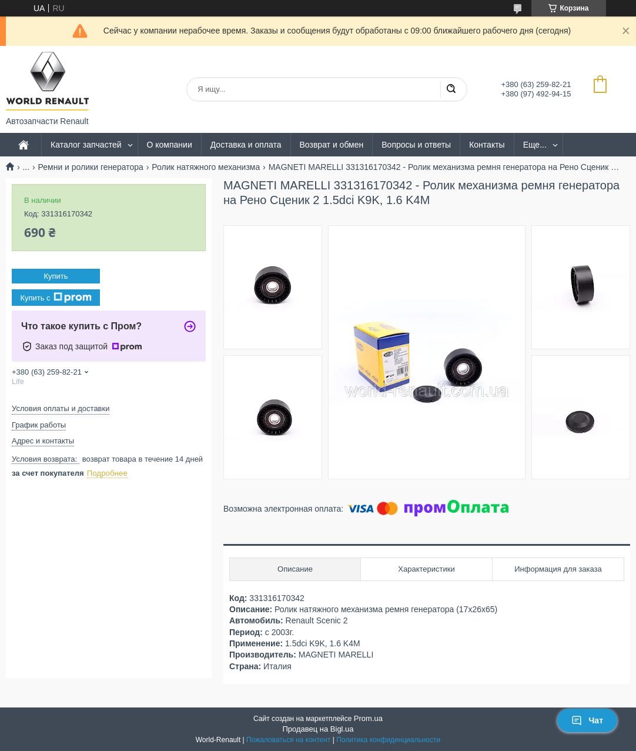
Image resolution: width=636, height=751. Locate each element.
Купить (55, 276)
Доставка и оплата (246, 144)
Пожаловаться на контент (288, 740)
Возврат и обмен (332, 144)
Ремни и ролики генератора (90, 167)
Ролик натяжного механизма (206, 167)
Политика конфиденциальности (388, 740)
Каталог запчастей (86, 144)
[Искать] (450, 89)
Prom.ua (368, 718)
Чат (587, 720)
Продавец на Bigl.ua (317, 729)
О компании (169, 144)
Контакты (486, 144)
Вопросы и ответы (416, 144)
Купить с (55, 297)
